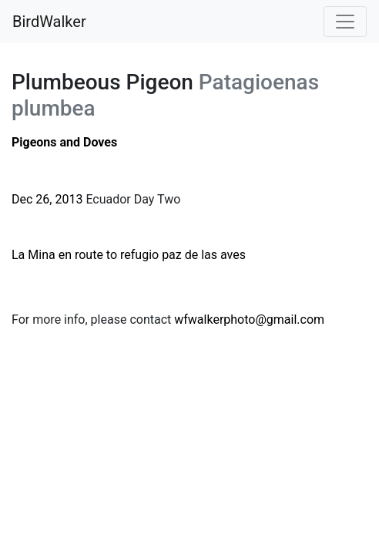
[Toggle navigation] (345, 21)
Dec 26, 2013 (47, 199)
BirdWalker (49, 21)
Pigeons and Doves (64, 142)
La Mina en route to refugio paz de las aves (129, 254)
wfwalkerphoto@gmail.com (249, 319)
